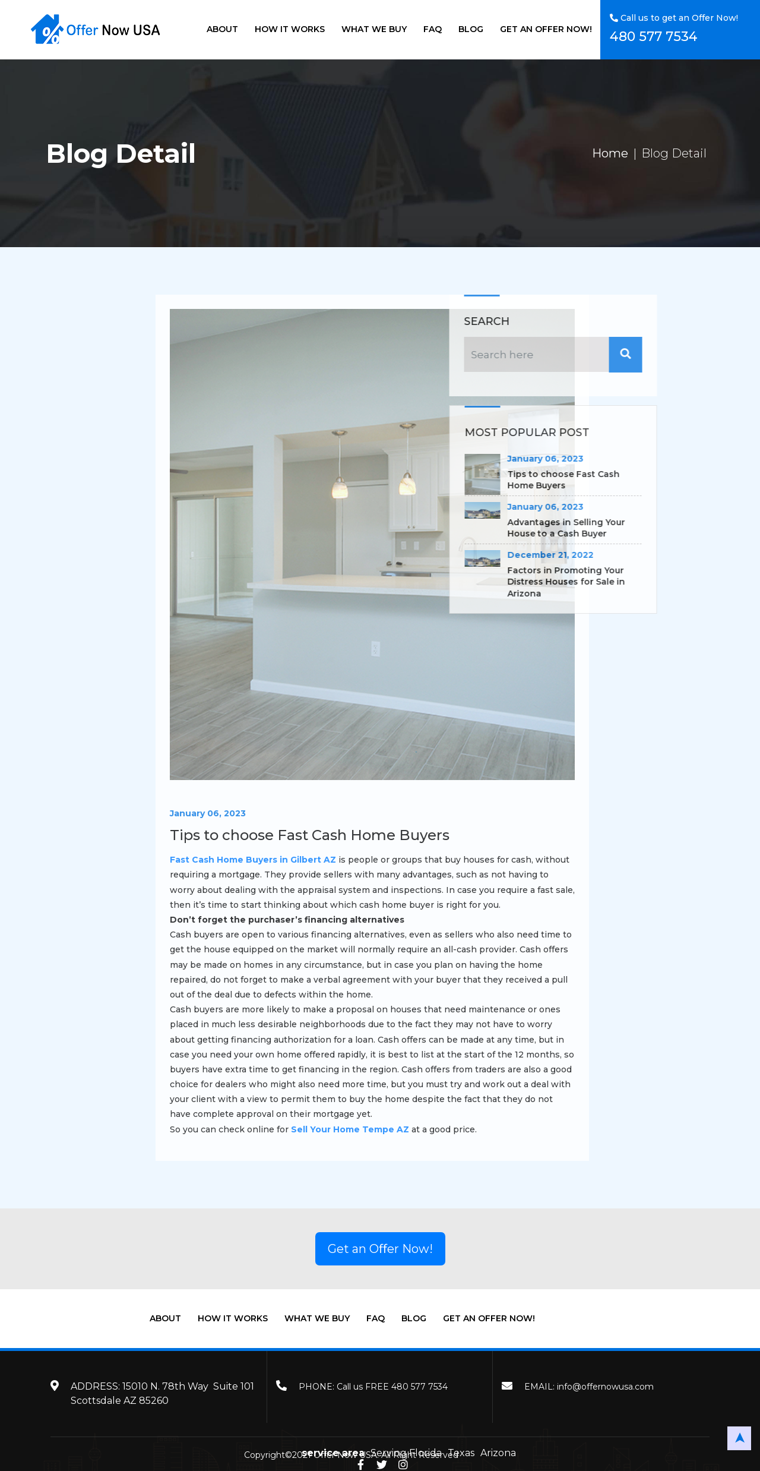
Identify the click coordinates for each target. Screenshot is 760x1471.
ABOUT (222, 29)
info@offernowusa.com (605, 1386)
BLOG (470, 29)
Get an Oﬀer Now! (380, 1249)
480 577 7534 (654, 37)
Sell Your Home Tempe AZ (393, 1129)
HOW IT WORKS (290, 29)
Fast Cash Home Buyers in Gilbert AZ (296, 859)
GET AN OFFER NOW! (546, 29)
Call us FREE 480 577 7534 (392, 1386)
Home (610, 153)
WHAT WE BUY (374, 29)
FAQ (432, 29)
